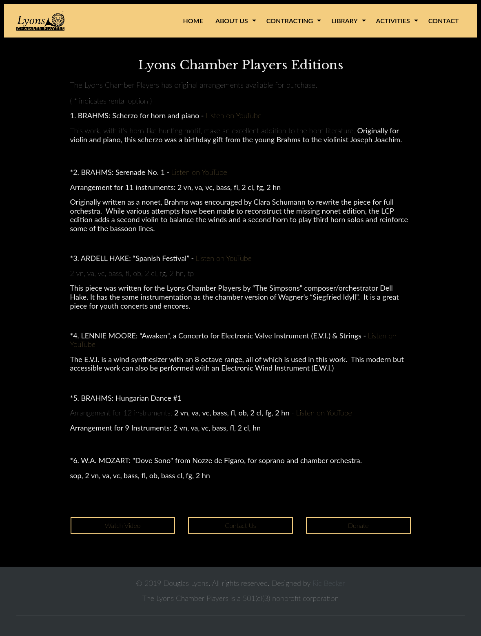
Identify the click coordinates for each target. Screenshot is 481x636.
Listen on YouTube (234, 115)
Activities (393, 20)
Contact (443, 20)
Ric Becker (329, 583)
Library (344, 20)
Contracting (289, 20)
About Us (231, 20)
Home (193, 20)
